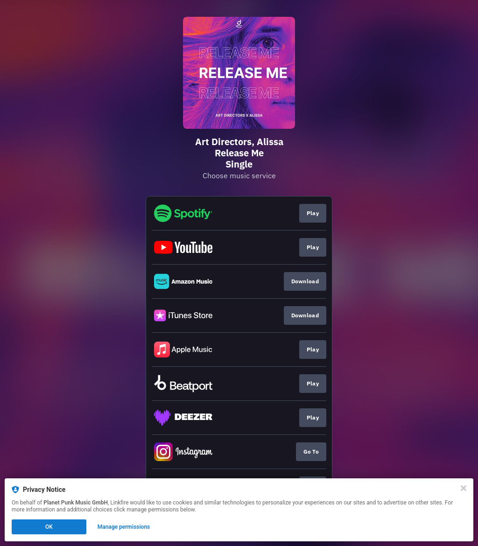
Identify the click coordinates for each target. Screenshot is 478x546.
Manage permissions (124, 527)
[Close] (463, 488)
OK (49, 527)
